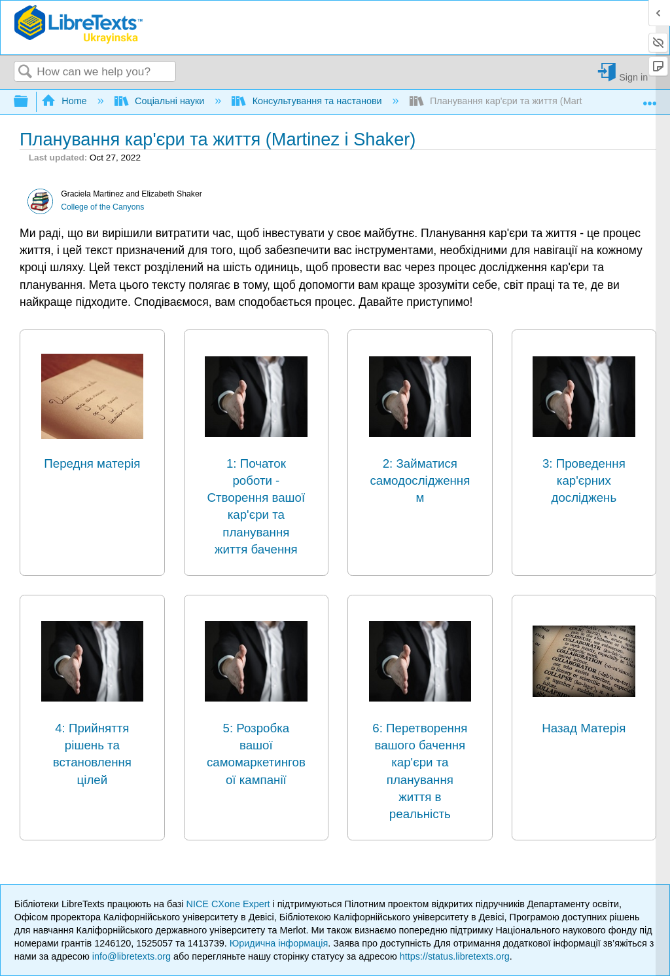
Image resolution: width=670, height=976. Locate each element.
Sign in (633, 77)
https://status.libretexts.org (455, 956)
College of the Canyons (102, 207)
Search (25, 72)
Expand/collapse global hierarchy (29, 102)
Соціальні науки (161, 101)
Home (65, 101)
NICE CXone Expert (229, 904)
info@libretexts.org (131, 956)
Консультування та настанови (308, 101)
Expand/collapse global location (650, 98)
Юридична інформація (279, 943)
